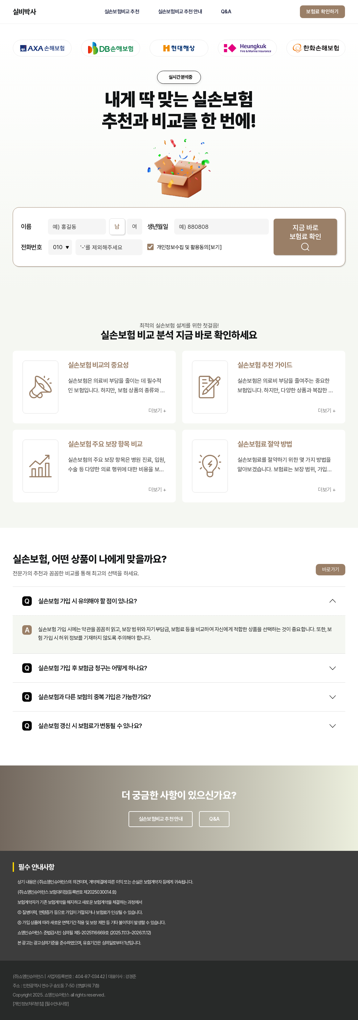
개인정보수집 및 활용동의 (183, 247)
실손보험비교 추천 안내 (180, 11)
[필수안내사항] (57, 1003)
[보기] (215, 247)
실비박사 (24, 11)
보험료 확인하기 (322, 12)
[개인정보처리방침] (28, 1003)
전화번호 (31, 247)
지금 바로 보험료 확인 (305, 237)
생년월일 (157, 226)
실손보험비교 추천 (121, 11)
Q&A (226, 11)
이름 (26, 226)
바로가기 (330, 569)
